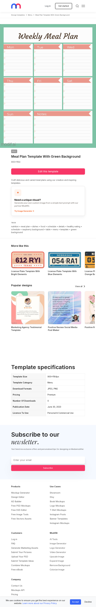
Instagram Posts (58, 514)
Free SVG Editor (19, 510)
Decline (88, 602)
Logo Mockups (57, 505)
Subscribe (48, 468)
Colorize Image (57, 569)
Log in (48, 6)
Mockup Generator (20, 492)
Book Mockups (57, 501)
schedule (51, 226)
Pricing (14, 594)
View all (78, 286)
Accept (75, 602)
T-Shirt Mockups (58, 510)
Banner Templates (59, 518)
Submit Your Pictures (21, 552)
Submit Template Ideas (22, 561)
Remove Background (60, 565)
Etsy (52, 497)
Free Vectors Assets (21, 518)
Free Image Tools (19, 514)
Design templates (18, 15)
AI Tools (54, 539)
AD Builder (16, 501)
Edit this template (48, 171)
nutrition (15, 226)
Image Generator (58, 543)
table (48, 229)
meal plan (25, 226)
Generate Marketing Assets (24, 548)
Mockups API (17, 590)
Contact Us (16, 585)
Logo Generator (57, 548)
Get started (63, 6)
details (62, 226)
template (64, 229)
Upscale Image (57, 556)
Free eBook (17, 569)
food (43, 226)
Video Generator (58, 552)
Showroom (55, 492)
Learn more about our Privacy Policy (39, 603)
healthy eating (73, 226)
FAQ (13, 543)
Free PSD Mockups (20, 505)
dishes (35, 226)
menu (30, 15)
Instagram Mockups (59, 523)
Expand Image (57, 561)
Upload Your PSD (19, 556)
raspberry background (33, 229)
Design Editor (17, 497)
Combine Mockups (20, 565)
